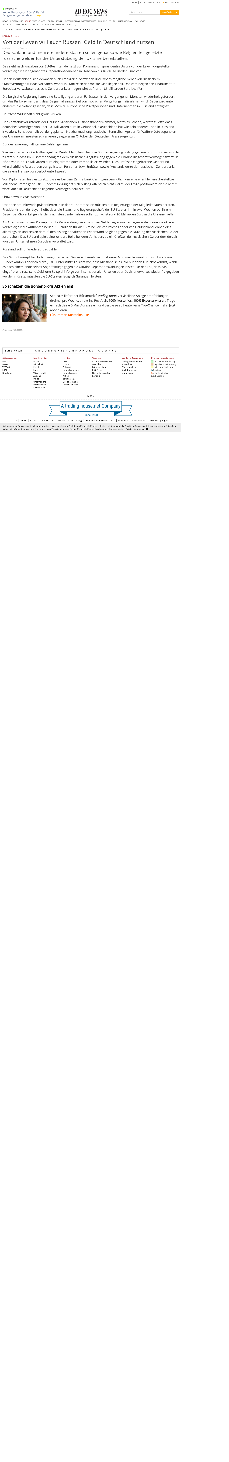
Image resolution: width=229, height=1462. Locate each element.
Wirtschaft (38, 364)
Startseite (28, 29)
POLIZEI (112, 21)
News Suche (167, 12)
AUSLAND (102, 21)
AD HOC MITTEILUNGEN (11, 25)
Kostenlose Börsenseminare (129, 366)
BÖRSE (27, 21)
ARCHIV (134, 2)
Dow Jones (7, 373)
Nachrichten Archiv (101, 373)
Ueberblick (47, 29)
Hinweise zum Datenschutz (100, 420)
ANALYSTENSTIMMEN (30, 25)
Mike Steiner (138, 420)
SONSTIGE (140, 21)
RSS (165, 2)
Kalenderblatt (39, 387)
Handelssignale (70, 373)
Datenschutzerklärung (70, 420)
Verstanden (139, 429)
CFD (65, 361)
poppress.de (127, 373)
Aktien (66, 375)
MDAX (5, 364)
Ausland (37, 375)
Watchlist (96, 364)
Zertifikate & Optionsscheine (70, 380)
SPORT (59, 21)
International (39, 384)
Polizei (36, 378)
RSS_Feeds (97, 370)
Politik (36, 367)
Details (129, 429)
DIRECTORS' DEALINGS (64, 25)
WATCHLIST (174, 2)
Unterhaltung (39, 381)
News (23, 420)
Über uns (123, 420)
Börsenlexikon (13, 350)
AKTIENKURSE (16, 21)
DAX (4, 361)
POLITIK (50, 21)
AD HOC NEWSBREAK (102, 361)
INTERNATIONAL (126, 21)
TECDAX (6, 367)
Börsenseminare (70, 384)
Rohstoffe (67, 367)
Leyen (16, 36)
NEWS (5, 21)
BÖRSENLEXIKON (154, 2)
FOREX (66, 364)
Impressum (48, 420)
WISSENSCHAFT (88, 21)
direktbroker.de (129, 370)
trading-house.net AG (132, 361)
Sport (36, 370)
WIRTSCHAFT (38, 21)
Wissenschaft (39, 373)
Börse (37, 29)
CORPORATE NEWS (47, 25)
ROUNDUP (7, 36)
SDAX (4, 370)
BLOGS (142, 2)
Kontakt (96, 375)
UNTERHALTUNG (72, 21)
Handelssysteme (71, 370)
